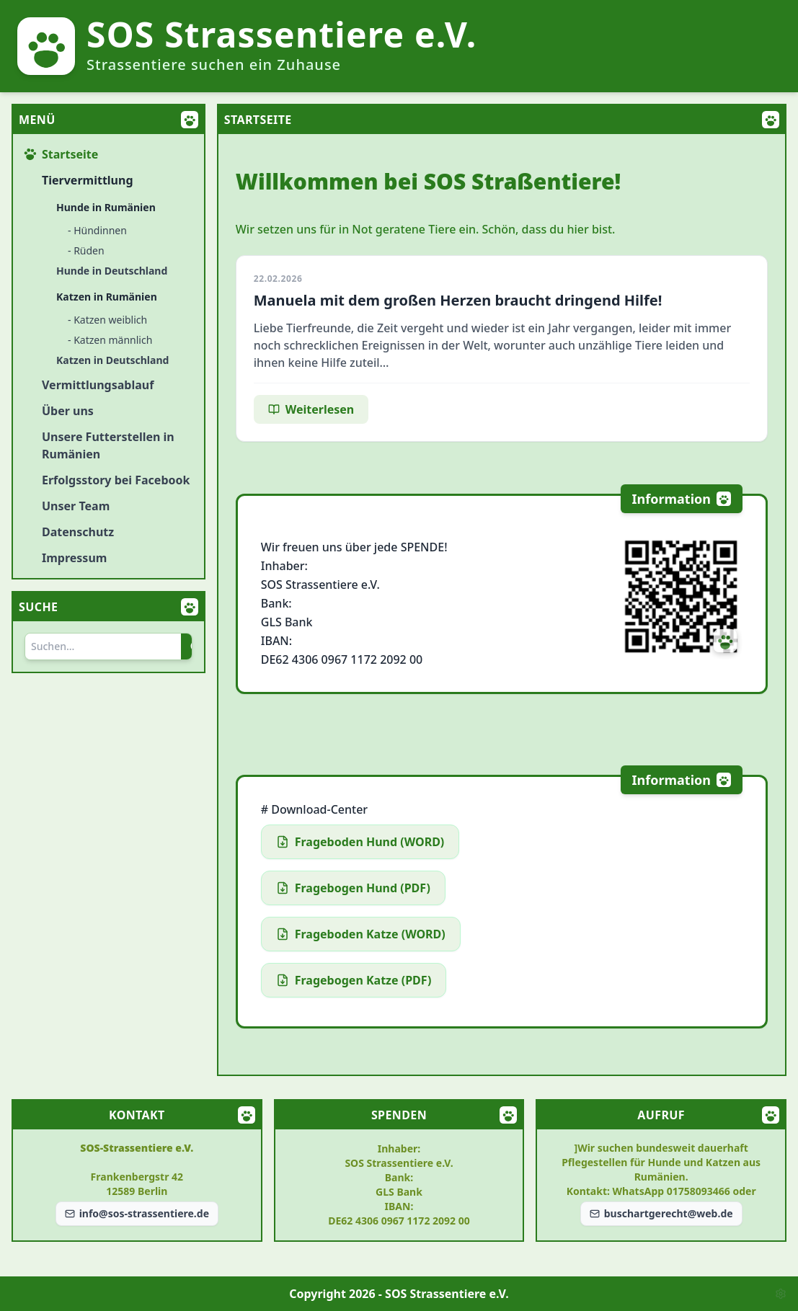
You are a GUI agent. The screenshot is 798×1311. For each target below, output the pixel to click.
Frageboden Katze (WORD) (360, 934)
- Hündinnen (97, 230)
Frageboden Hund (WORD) (360, 842)
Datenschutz (78, 532)
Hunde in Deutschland (111, 270)
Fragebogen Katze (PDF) (354, 980)
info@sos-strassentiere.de (137, 1213)
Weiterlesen (311, 409)
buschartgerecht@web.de (661, 1213)
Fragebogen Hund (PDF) (353, 888)
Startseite (61, 154)
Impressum (74, 558)
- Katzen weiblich (107, 319)
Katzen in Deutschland (112, 360)
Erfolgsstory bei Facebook (116, 480)
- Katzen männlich (110, 340)
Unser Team (76, 506)
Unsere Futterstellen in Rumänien (108, 445)
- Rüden (86, 250)
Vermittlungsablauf (98, 385)
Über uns (68, 411)
